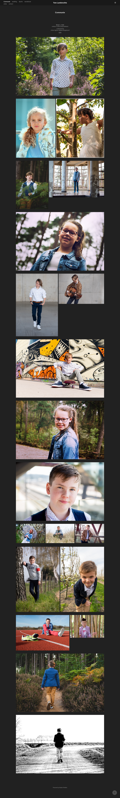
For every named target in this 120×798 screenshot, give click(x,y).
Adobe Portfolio (63, 787)
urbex (5, 4)
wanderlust (27, 1)
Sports (21, 1)
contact (11, 4)
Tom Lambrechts (60, 3)
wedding (14, 1)
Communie (7, 1)
